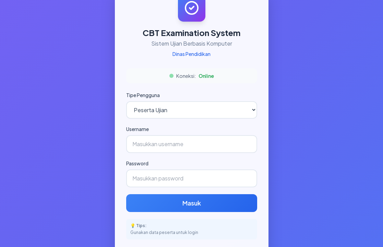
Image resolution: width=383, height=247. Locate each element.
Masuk (191, 203)
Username (137, 129)
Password (137, 163)
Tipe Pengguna (143, 95)
